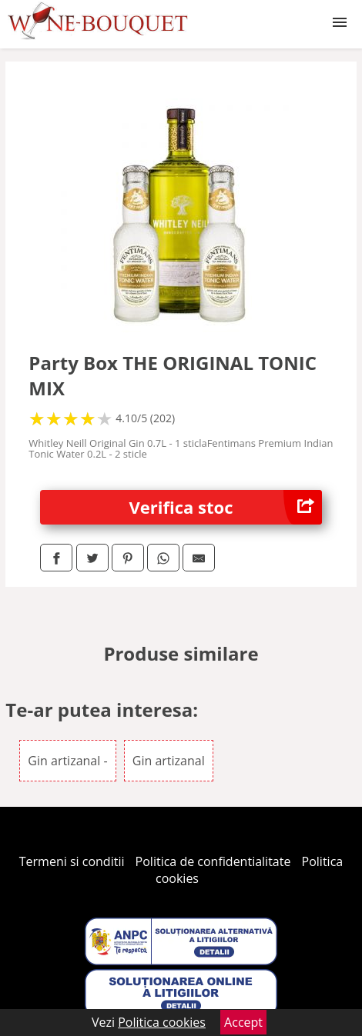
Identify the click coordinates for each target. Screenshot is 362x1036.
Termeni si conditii (72, 861)
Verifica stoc (225, 507)
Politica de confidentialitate (213, 861)
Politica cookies (162, 1022)
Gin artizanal (168, 760)
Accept (243, 1022)
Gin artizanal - (67, 760)
